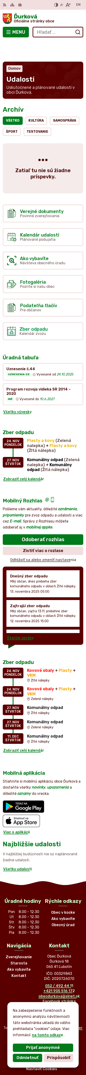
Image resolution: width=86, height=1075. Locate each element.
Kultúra (36, 100)
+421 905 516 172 (59, 970)
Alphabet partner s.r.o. (61, 1009)
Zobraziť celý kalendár (23, 458)
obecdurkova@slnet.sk (59, 975)
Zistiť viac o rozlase (43, 530)
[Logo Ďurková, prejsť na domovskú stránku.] (43, 18)
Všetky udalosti (17, 848)
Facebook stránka (59, 981)
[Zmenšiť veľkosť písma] (61, 5)
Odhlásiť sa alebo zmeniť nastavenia (43, 539)
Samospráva (64, 100)
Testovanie (37, 111)
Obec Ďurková (57, 1016)
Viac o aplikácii (16, 811)
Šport (12, 111)
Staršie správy (20, 617)
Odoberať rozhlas (43, 519)
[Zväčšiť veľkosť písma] (68, 5)
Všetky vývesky (17, 391)
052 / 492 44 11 (59, 965)
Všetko (12, 100)
